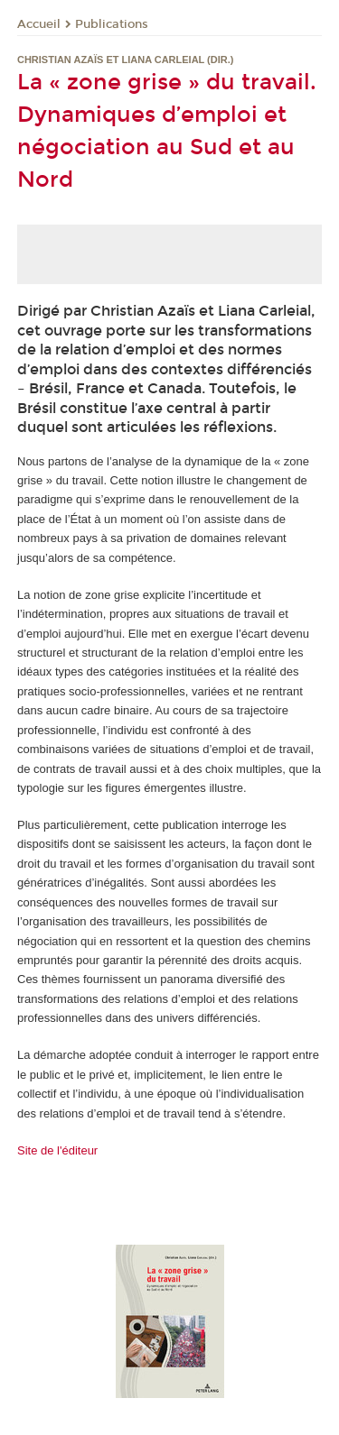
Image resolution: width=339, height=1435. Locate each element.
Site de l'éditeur (57, 1150)
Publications (111, 24)
